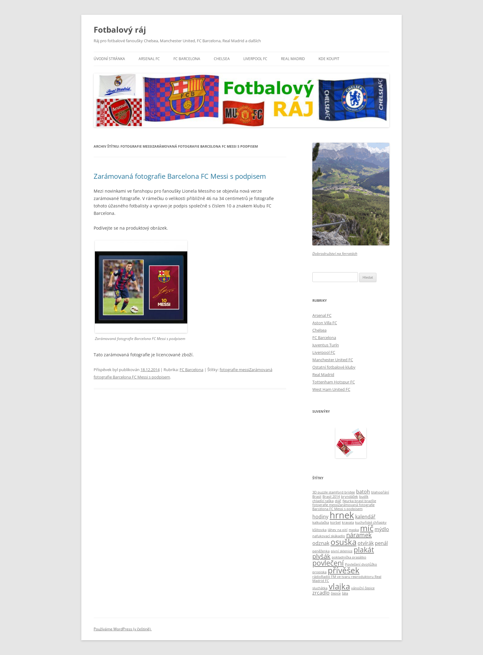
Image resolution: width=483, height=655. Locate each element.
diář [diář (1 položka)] (338, 501)
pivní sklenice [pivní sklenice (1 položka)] (341, 551)
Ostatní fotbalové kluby (333, 367)
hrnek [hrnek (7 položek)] (342, 515)
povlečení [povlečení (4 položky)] (328, 563)
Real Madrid (293, 58)
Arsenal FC (149, 58)
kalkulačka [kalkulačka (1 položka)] (320, 522)
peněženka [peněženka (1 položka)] (321, 551)
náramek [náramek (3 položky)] (359, 535)
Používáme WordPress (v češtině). (123, 629)
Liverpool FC (255, 58)
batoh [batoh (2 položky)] (363, 491)
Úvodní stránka (109, 58)
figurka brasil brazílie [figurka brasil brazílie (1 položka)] (359, 501)
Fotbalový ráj (120, 29)
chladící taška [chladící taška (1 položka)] (323, 501)
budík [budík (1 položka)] (363, 496)
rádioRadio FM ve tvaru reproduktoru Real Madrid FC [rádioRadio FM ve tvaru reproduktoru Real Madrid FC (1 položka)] (346, 579)
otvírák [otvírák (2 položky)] (366, 543)
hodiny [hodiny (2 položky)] (320, 516)
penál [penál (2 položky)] (381, 543)
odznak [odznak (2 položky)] (320, 543)
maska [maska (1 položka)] (354, 530)
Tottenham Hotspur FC (333, 382)
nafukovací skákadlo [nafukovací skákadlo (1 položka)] (328, 536)
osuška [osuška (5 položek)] (343, 542)
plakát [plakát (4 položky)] (364, 550)
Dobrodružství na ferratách (334, 253)
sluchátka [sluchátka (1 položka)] (319, 588)
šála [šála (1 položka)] (345, 593)
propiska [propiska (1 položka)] (319, 572)
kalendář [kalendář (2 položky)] (365, 516)
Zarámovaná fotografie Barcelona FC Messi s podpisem (180, 176)
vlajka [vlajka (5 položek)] (339, 586)
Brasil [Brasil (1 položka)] (316, 496)
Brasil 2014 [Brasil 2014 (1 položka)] (331, 496)
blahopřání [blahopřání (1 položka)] (380, 492)
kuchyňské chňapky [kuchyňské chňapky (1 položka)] (371, 522)
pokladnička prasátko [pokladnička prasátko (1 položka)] (349, 557)
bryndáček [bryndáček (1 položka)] (349, 496)
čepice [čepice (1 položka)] (336, 593)
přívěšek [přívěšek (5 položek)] (343, 570)
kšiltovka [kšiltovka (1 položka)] (319, 530)
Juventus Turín (325, 345)
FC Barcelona (186, 58)
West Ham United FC (331, 389)
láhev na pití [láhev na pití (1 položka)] (337, 530)
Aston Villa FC (324, 322)
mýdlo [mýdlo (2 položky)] (382, 529)
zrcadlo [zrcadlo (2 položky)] (321, 592)
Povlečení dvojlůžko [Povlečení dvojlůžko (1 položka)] (361, 564)
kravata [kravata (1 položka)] (348, 522)
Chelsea (222, 58)
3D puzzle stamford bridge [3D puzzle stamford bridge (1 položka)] (333, 492)
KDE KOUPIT (329, 58)
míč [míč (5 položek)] (366, 528)
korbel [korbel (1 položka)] (335, 522)
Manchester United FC (332, 359)
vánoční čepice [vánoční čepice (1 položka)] (363, 588)
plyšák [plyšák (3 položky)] (321, 556)
